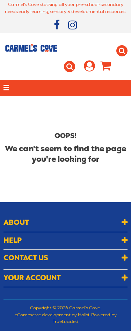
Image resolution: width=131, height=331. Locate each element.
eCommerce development (43, 315)
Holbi (83, 315)
